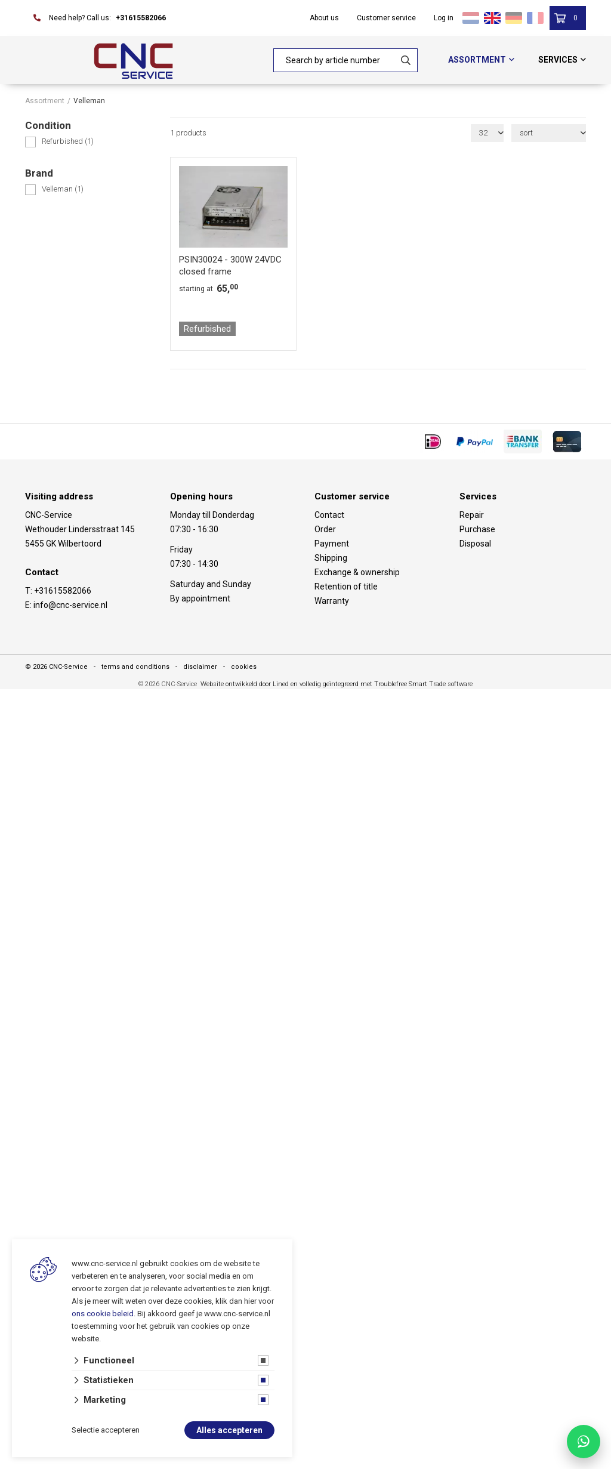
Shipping (330, 558)
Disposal (475, 543)
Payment (331, 543)
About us (324, 18)
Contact (329, 515)
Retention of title (346, 586)
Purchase (477, 529)
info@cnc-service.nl (70, 605)
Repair (471, 515)
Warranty (331, 601)
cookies (244, 667)
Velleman (63, 188)
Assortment (477, 59)
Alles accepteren (229, 1431)
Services (558, 59)
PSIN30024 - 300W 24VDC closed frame (230, 265)
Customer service (386, 18)
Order (325, 529)
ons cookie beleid (103, 1313)
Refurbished (68, 141)
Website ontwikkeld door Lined (244, 684)
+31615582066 (141, 18)
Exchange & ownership (357, 572)
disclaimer (200, 667)
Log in (443, 18)
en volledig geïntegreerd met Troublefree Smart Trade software (382, 684)
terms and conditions (135, 667)
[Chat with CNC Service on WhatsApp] (583, 1441)
